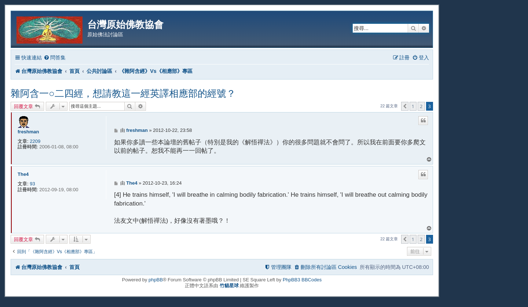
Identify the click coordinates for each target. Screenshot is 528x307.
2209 (35, 141)
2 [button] (421, 106)
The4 (23, 174)
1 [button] (413, 106)
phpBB (155, 279)
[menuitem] (55, 57)
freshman (28, 131)
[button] (404, 106)
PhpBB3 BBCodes (302, 279)
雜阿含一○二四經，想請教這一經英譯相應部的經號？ (123, 93)
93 (32, 183)
